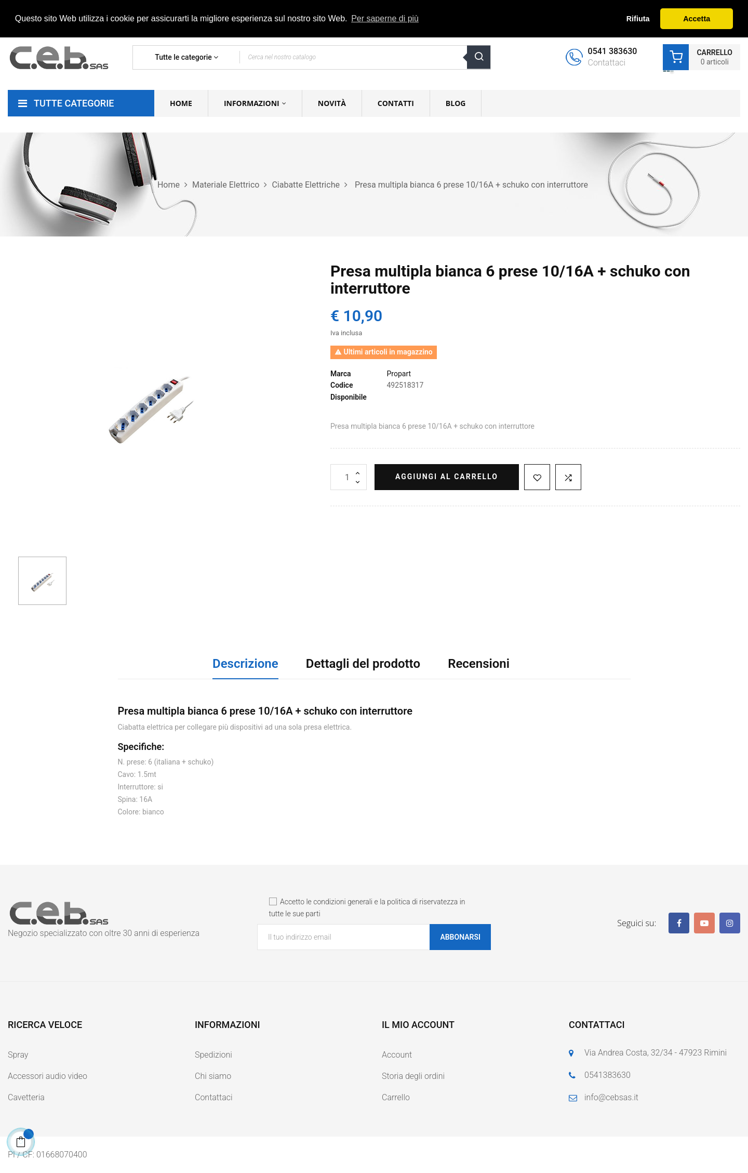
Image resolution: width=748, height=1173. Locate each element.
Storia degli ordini (413, 1076)
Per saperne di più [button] (385, 18)
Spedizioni (213, 1055)
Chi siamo (213, 1076)
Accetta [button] (696, 19)
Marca (340, 374)
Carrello (396, 1097)
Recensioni (479, 663)
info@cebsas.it (611, 1097)
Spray (18, 1055)
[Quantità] (348, 477)
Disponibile (348, 397)
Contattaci (214, 1097)
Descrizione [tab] (245, 663)
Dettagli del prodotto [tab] (363, 663)
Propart (398, 374)
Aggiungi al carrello (446, 476)
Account (397, 1055)
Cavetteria (26, 1097)
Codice (341, 385)
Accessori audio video (47, 1076)
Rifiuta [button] (638, 19)
